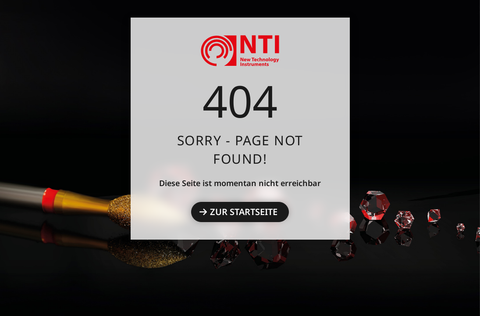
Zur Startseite (243, 212)
